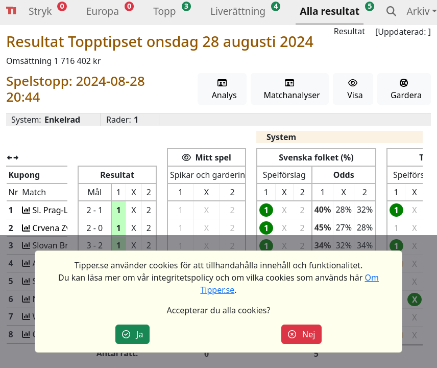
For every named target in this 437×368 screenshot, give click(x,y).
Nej (301, 334)
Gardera (404, 90)
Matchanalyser (289, 90)
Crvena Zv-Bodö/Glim (70, 228)
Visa (353, 90)
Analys (221, 90)
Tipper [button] (11, 11)
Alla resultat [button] (329, 11)
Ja (132, 334)
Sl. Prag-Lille (53, 210)
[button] (40, 12)
